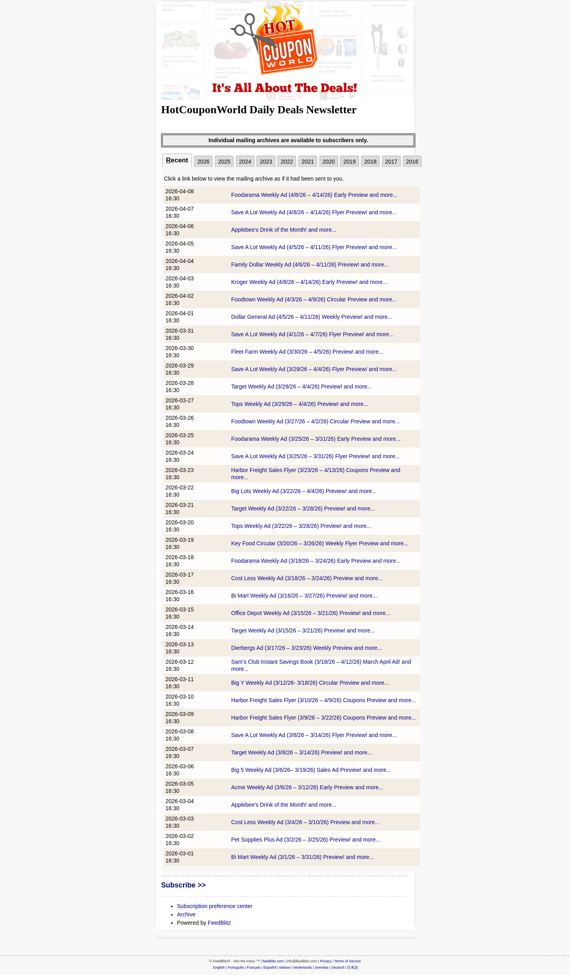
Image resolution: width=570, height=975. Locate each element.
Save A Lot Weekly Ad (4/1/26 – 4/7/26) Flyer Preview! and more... (312, 334)
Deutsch (337, 967)
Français (254, 967)
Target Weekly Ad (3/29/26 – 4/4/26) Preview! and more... (301, 386)
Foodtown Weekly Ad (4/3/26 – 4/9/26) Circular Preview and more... (314, 299)
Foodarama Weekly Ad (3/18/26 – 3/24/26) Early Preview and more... (316, 561)
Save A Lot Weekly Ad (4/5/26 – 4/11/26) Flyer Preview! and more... (314, 247)
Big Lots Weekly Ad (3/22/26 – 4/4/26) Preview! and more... (303, 491)
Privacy (326, 961)
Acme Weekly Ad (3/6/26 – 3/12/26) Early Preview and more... (307, 787)
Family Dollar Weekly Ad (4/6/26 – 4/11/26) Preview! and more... (310, 264)
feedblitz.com (273, 961)
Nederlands (303, 967)
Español (269, 967)
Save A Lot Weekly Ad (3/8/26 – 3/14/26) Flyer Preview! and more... (314, 735)
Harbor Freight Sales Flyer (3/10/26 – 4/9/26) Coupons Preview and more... (323, 700)
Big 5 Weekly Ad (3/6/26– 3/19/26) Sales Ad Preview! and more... (311, 770)
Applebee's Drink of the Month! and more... (283, 230)
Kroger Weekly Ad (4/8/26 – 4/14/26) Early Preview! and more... (309, 282)
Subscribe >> (183, 885)
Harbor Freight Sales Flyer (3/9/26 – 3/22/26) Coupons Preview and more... (323, 717)
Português (236, 967)
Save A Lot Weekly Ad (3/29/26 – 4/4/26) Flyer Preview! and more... (314, 369)
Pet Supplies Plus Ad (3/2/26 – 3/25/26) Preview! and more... (305, 839)
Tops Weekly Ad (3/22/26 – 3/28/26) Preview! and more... (301, 526)
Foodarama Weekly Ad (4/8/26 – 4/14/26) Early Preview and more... (314, 195)
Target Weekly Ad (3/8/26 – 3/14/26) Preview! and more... (301, 752)
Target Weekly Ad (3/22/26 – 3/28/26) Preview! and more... (303, 508)
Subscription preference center (215, 906)
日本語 (352, 967)
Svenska (322, 967)
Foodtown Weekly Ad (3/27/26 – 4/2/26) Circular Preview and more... (315, 421)
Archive (186, 914)
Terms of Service (347, 961)
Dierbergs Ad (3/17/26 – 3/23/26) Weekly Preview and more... (306, 648)
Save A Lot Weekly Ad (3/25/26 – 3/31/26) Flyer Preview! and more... (315, 456)
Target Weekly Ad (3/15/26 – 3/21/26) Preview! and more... (303, 630)
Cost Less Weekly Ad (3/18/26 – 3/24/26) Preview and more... (307, 578)
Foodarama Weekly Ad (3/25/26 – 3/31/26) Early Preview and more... (316, 439)
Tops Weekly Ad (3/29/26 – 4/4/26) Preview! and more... (299, 404)
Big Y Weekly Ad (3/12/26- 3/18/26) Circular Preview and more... (310, 683)
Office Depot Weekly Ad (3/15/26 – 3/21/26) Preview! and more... (310, 613)
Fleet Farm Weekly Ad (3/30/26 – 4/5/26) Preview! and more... (307, 351)
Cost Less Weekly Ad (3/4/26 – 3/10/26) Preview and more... (305, 822)
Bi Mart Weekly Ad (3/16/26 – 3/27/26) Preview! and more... (304, 595)
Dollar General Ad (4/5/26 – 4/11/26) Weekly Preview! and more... (311, 317)
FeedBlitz (219, 923)
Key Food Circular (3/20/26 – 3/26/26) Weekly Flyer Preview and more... (319, 543)
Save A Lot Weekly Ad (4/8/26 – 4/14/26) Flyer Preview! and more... (314, 212)
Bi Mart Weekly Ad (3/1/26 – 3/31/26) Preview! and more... (302, 857)
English (219, 967)
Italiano (285, 967)
